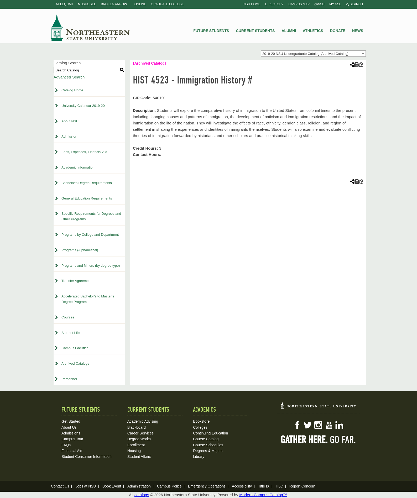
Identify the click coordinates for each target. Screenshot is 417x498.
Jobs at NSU (85, 486)
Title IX (263, 486)
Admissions (70, 433)
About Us (69, 427)
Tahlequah (63, 4)
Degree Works (139, 439)
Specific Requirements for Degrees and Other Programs (91, 216)
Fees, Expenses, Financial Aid (84, 152)
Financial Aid (71, 451)
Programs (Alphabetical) (79, 250)
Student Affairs (139, 456)
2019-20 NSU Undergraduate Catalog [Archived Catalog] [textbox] (305, 54)
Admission (69, 136)
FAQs (66, 445)
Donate (337, 31)
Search (354, 4)
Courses (67, 317)
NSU (90, 27)
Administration (139, 486)
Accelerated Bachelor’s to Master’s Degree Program (87, 299)
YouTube (329, 425)
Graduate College (167, 4)
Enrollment (136, 445)
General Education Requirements (86, 198)
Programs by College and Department (90, 235)
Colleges (200, 427)
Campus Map (299, 4)
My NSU (335, 4)
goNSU (319, 4)
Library (198, 456)
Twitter (308, 425)
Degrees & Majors (207, 451)
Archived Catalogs (75, 363)
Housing (134, 451)
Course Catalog (205, 439)
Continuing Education (210, 433)
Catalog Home (72, 90)
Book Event (111, 486)
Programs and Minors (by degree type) (90, 266)
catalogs (141, 494)
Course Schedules (208, 445)
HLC (279, 486)
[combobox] (313, 53)
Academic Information (78, 167)
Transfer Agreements (77, 281)
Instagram (318, 425)
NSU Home (251, 4)
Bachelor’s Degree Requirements (86, 183)
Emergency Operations (207, 486)
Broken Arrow (114, 4)
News (357, 31)
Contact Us (60, 486)
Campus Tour (72, 439)
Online (140, 4)
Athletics (313, 31)
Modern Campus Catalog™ (263, 494)
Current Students (255, 31)
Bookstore (201, 421)
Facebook (297, 425)
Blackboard (136, 427)
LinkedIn (339, 425)
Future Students (211, 31)
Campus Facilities (74, 348)
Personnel (69, 379)
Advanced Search (69, 77)
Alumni (289, 31)
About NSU (70, 121)
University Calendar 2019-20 (83, 106)
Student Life (70, 333)
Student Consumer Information (86, 456)
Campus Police (169, 486)
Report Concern (302, 486)
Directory (274, 4)
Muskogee (87, 4)
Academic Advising (142, 421)
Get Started (70, 421)
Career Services (140, 433)
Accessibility (242, 486)
